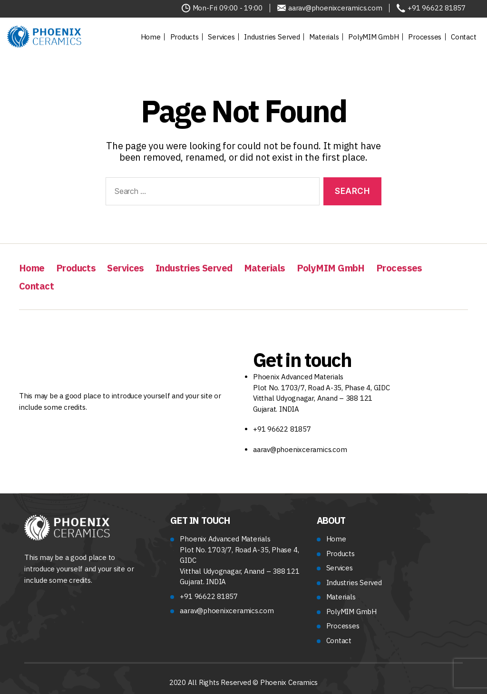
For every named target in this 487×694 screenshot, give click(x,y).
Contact (463, 36)
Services (221, 36)
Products (184, 36)
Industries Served (272, 36)
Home (151, 36)
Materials (324, 36)
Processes (424, 36)
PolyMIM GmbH (373, 36)
